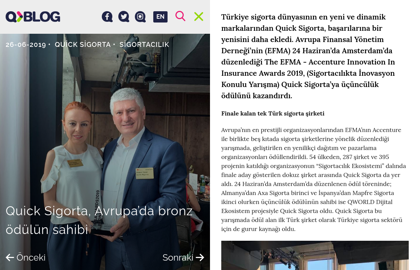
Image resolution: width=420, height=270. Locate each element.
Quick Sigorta (83, 44)
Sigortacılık (144, 44)
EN (160, 16)
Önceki (25, 257)
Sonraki (183, 257)
